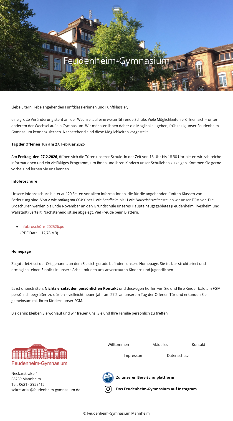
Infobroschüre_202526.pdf (43, 226)
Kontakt (198, 344)
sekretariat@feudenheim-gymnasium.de (45, 389)
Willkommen (118, 344)
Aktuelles (160, 344)
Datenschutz (178, 355)
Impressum (133, 355)
